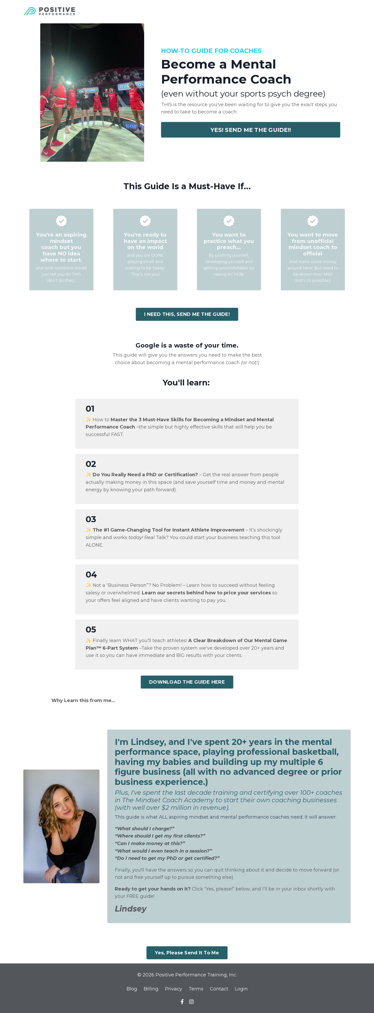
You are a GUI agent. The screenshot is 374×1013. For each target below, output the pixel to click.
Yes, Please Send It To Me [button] (187, 953)
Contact (219, 989)
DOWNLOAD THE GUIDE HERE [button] (187, 682)
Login (241, 989)
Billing (151, 989)
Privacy (173, 989)
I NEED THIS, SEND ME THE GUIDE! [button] (187, 314)
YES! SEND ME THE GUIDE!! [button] (250, 129)
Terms (196, 989)
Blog (131, 989)
